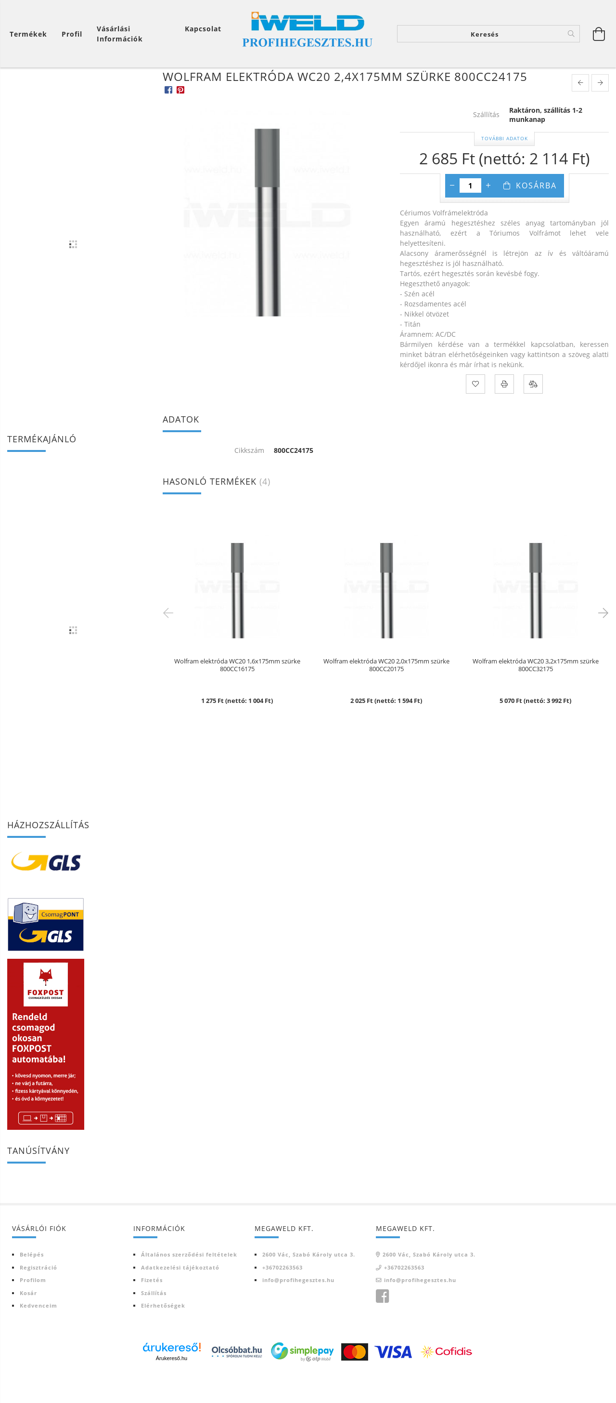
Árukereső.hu (171, 1386)
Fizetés (152, 1307)
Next (601, 640)
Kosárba (536, 213)
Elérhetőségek (163, 1333)
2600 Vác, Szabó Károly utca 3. (308, 1282)
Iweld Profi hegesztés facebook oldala (382, 1324)
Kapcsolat (203, 28)
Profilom (33, 1307)
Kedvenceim (38, 1333)
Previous (170, 640)
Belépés (32, 1282)
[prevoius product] (580, 110)
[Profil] (72, 34)
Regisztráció (38, 1295)
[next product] (600, 110)
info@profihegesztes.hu (298, 1307)
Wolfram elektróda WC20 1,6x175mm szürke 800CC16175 (237, 693)
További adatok (504, 166)
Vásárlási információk (120, 33)
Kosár (28, 1320)
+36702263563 (282, 1295)
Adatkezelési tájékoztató (180, 1295)
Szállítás (154, 1320)
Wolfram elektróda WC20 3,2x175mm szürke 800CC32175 (536, 693)
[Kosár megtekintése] (599, 33)
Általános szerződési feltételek (189, 1282)
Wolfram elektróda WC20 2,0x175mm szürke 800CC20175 (386, 693)
